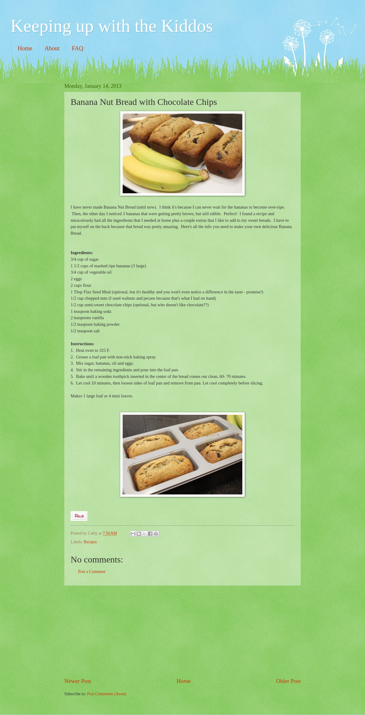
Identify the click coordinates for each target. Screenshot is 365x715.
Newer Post (77, 681)
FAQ (77, 48)
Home (25, 48)
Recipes (90, 542)
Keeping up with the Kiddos (111, 26)
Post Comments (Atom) (106, 694)
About (52, 48)
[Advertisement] (182, 631)
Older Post (288, 681)
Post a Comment (91, 571)
